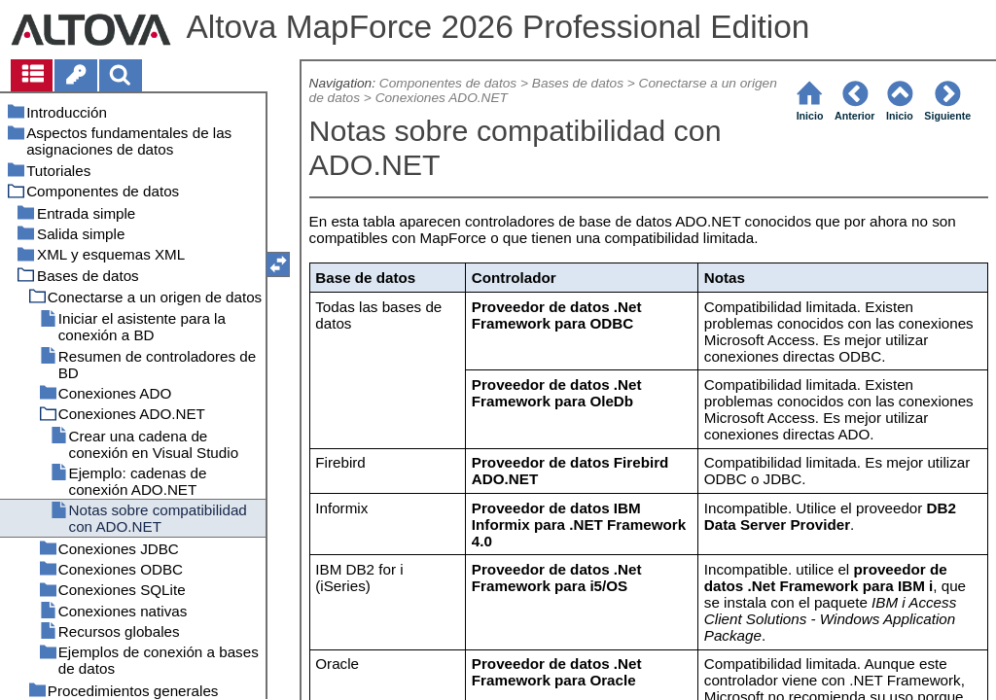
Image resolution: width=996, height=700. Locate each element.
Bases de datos (577, 83)
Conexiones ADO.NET (441, 97)
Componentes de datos (447, 83)
